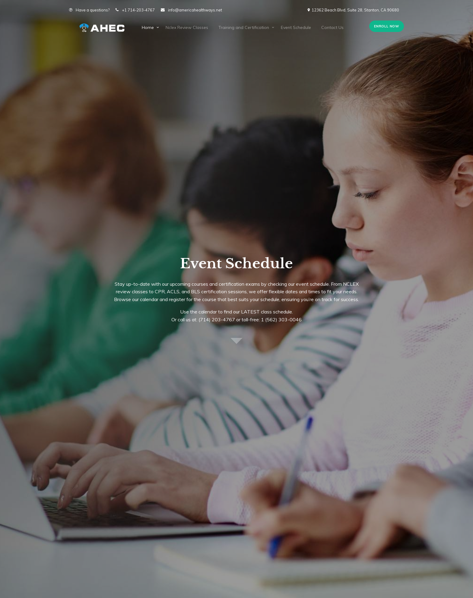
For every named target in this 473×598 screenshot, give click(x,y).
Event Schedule (296, 27)
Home (148, 27)
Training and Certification (243, 27)
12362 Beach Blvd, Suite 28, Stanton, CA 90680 (353, 10)
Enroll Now (386, 26)
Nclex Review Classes (187, 27)
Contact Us (332, 27)
